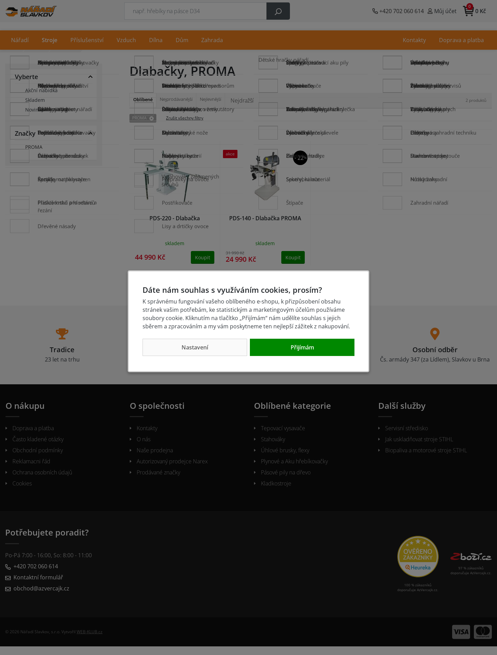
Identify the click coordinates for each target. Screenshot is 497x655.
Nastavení (195, 347)
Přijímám (302, 347)
